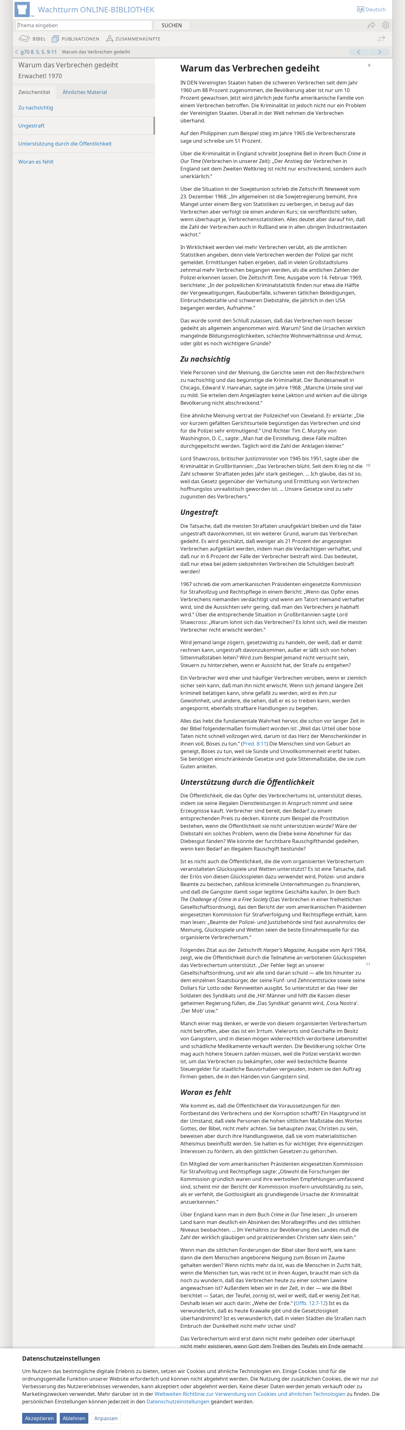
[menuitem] (385, 25)
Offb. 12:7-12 (311, 1303)
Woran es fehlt (35, 161)
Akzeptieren (39, 1418)
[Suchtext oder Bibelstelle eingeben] (81, 25)
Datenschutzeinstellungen (177, 1401)
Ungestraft (31, 125)
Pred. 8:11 (254, 743)
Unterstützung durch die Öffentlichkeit (65, 143)
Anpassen (106, 1418)
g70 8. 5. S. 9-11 (35, 51)
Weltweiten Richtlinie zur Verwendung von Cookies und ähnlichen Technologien (250, 1393)
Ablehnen (74, 1418)
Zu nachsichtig (35, 107)
